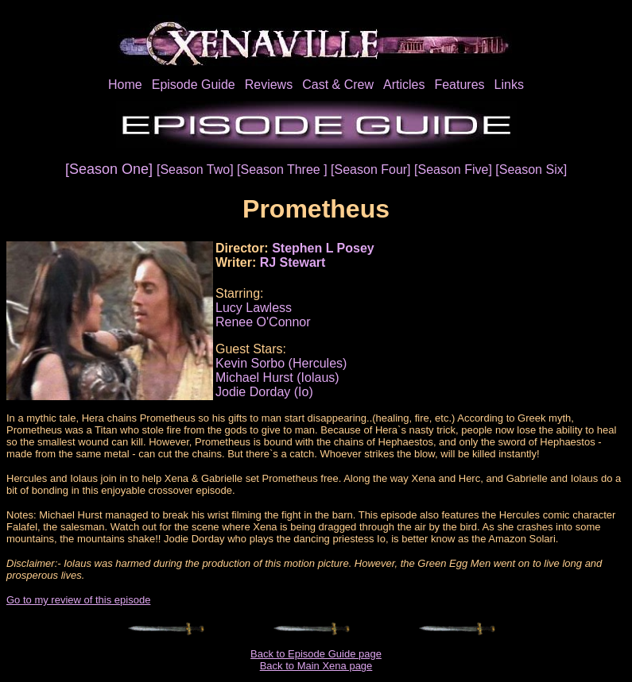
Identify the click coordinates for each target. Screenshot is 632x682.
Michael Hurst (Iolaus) (277, 377)
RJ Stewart (293, 262)
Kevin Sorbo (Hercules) (281, 363)
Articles (404, 84)
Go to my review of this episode (78, 600)
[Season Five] (454, 169)
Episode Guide (193, 84)
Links (509, 84)
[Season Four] (372, 169)
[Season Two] (197, 169)
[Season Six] (531, 169)
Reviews (269, 84)
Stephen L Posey (323, 248)
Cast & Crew (338, 84)
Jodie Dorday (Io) (264, 392)
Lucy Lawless (253, 307)
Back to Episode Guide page (316, 654)
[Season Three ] (284, 169)
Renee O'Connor (263, 322)
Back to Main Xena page (316, 666)
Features (459, 84)
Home (125, 84)
